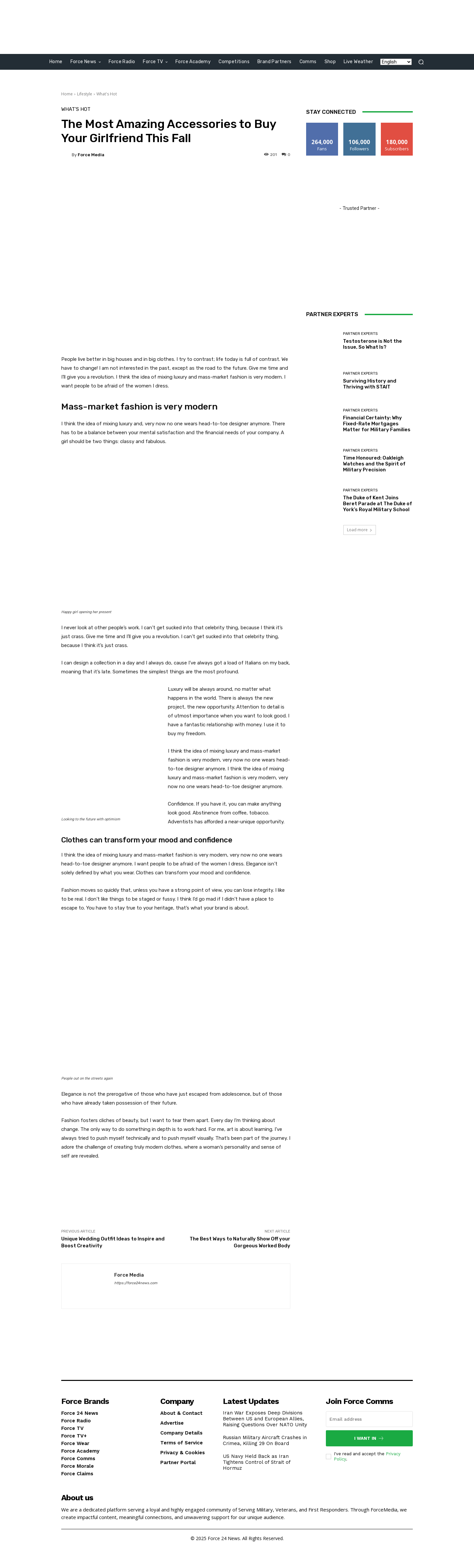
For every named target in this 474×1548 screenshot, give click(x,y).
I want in (369, 1438)
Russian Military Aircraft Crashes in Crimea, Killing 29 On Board (265, 1440)
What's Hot (106, 94)
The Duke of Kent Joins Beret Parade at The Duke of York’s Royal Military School (377, 503)
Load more (359, 530)
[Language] (396, 62)
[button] (421, 61)
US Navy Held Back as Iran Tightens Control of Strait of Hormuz (257, 1462)
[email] (369, 1419)
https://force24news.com (135, 1283)
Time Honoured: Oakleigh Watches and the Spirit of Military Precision (374, 464)
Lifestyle (84, 94)
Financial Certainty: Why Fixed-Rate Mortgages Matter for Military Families (376, 424)
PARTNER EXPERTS (360, 334)
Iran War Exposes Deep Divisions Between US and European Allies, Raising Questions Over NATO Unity (265, 1419)
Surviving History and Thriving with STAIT (369, 384)
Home (67, 94)
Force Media (91, 155)
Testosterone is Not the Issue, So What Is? (372, 344)
